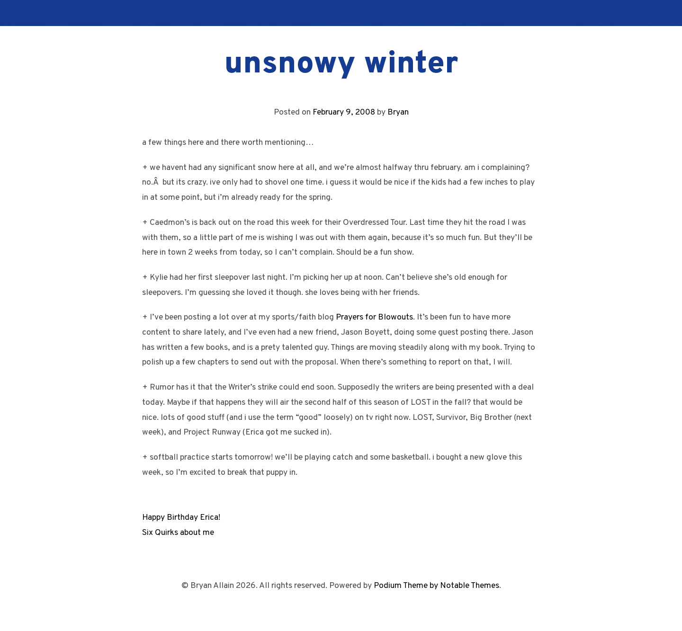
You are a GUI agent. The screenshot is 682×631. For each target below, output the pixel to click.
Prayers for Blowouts (374, 317)
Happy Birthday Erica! (181, 517)
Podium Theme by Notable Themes (436, 585)
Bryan (398, 112)
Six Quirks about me (178, 532)
